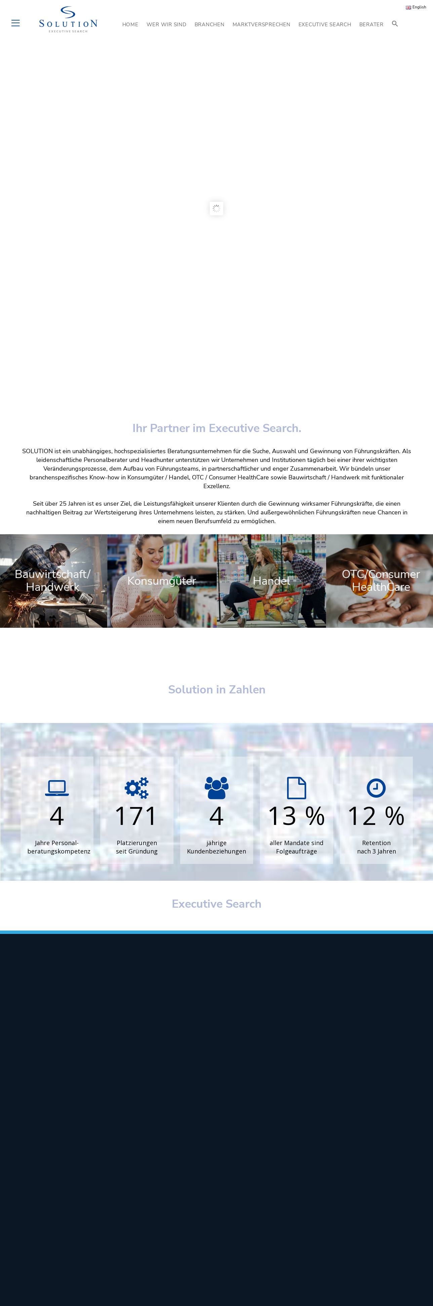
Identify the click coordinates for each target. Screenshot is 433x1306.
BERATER (371, 24)
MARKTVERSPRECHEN (261, 24)
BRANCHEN (210, 24)
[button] (395, 24)
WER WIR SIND (167, 24)
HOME (130, 24)
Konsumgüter (162, 581)
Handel (271, 581)
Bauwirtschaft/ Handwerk (52, 580)
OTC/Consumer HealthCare (381, 580)
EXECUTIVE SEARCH (325, 24)
